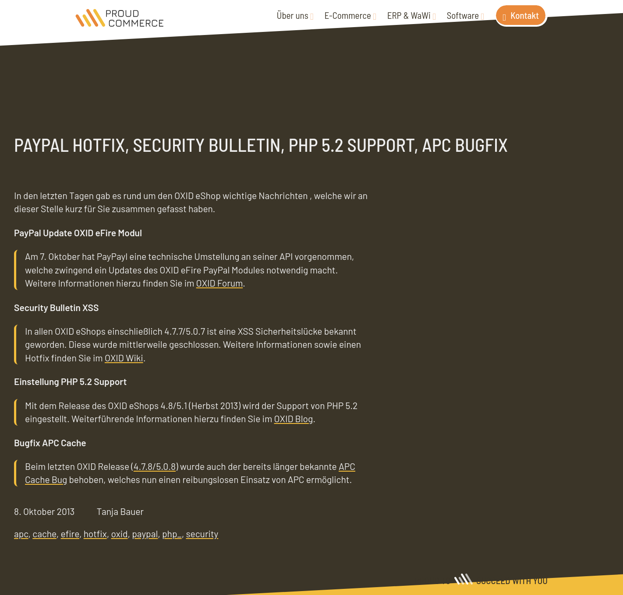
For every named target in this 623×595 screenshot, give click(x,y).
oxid (119, 533)
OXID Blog (293, 418)
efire (70, 533)
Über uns (292, 15)
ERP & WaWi (409, 15)
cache (44, 533)
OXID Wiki (124, 357)
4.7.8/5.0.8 (155, 466)
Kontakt (524, 15)
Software (463, 15)
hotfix (95, 533)
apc (21, 533)
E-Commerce (348, 15)
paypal (145, 533)
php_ (172, 533)
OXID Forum (219, 282)
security (202, 533)
